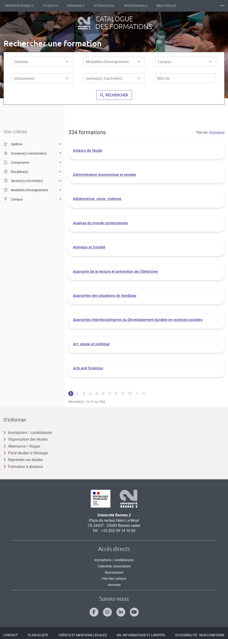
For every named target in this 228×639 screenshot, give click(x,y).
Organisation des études (25, 439)
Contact (10, 635)
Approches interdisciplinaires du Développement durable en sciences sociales (138, 319)
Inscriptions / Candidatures (114, 560)
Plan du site (38, 635)
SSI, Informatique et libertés (141, 635)
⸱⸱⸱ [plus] (222, 6)
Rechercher (114, 95)
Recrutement (114, 572)
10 (129, 393)
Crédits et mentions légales (82, 635)
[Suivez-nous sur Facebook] (94, 612)
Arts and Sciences (88, 368)
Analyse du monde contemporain (100, 223)
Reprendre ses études (23, 459)
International (104, 5)
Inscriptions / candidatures (27, 432)
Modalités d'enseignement (113, 61)
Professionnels (135, 5)
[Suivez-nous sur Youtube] (134, 612)
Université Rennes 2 (19, 5)
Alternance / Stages (21, 446)
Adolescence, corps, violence (97, 198)
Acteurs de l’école (87, 150)
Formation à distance (23, 466)
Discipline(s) (41, 78)
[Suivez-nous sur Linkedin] (120, 612)
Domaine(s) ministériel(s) (32, 153)
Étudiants (50, 5)
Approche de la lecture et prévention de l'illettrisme (115, 271)
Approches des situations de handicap (104, 295)
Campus (184, 61)
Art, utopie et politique (91, 344)
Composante (32, 162)
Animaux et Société (89, 247)
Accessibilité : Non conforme (200, 635)
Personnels (75, 5)
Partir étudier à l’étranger (25, 452)
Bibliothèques (166, 5)
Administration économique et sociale (104, 174)
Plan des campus (114, 578)
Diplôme (41, 61)
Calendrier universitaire (114, 566)
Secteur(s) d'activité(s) (113, 78)
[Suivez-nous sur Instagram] (107, 612)
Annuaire (114, 584)
